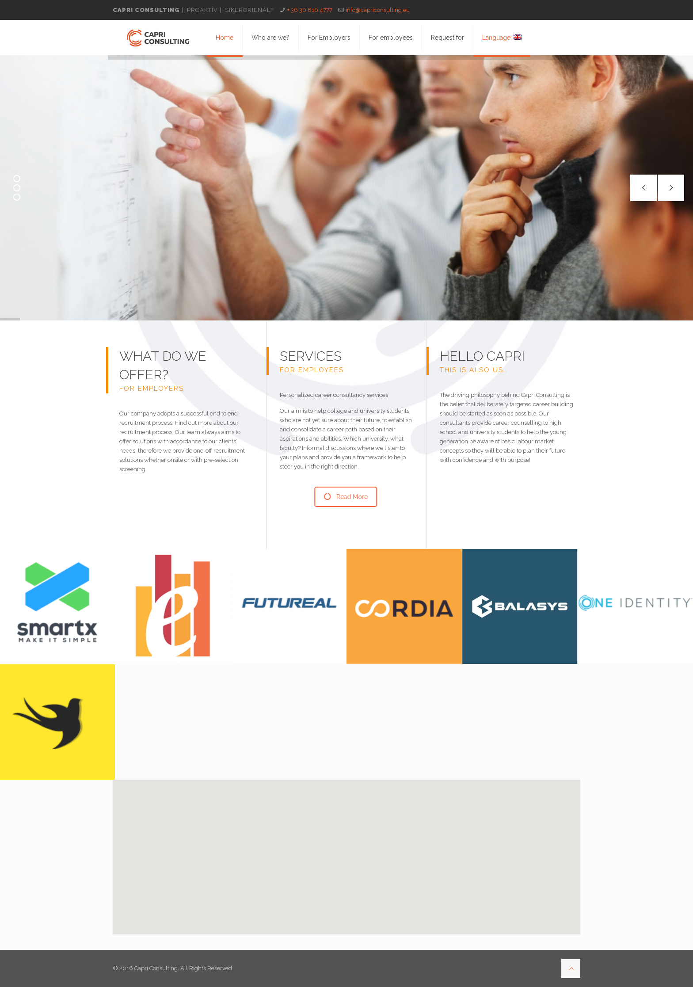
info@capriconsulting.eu (378, 10)
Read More (347, 496)
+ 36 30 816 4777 (309, 10)
